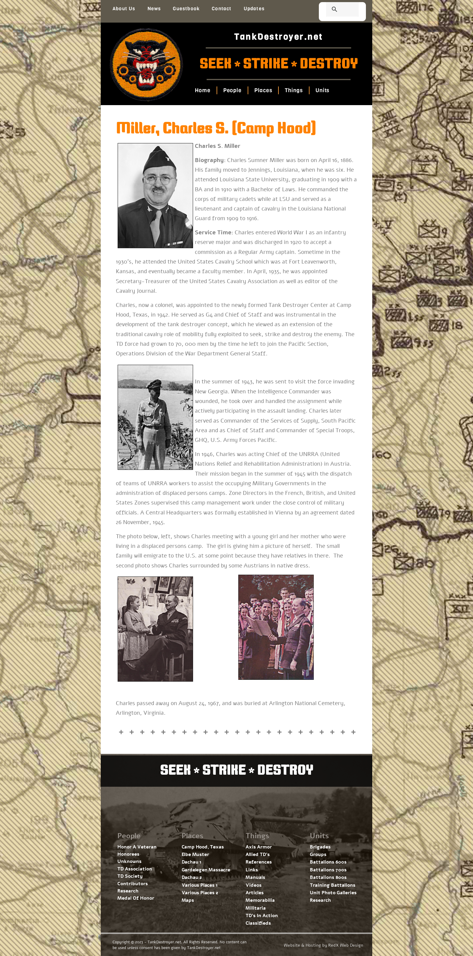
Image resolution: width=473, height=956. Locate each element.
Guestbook (186, 8)
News (154, 8)
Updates (254, 8)
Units (322, 90)
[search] (335, 10)
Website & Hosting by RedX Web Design (323, 945)
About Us (124, 8)
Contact (221, 8)
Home (203, 90)
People (232, 90)
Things (294, 90)
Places (263, 90)
